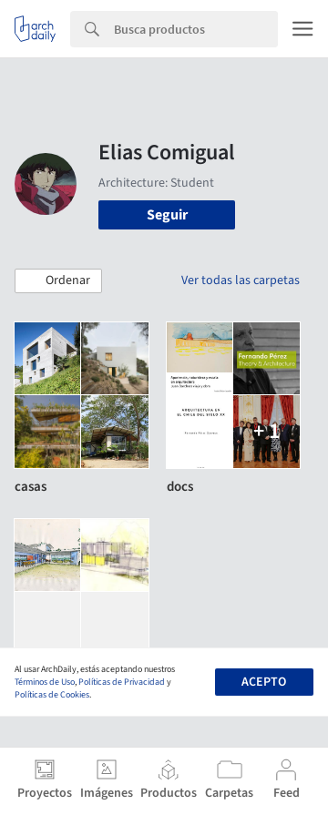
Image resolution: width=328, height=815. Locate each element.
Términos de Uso (45, 682)
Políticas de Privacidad (121, 682)
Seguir (167, 215)
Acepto (263, 682)
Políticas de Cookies (52, 694)
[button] (58, 281)
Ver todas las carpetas (240, 280)
